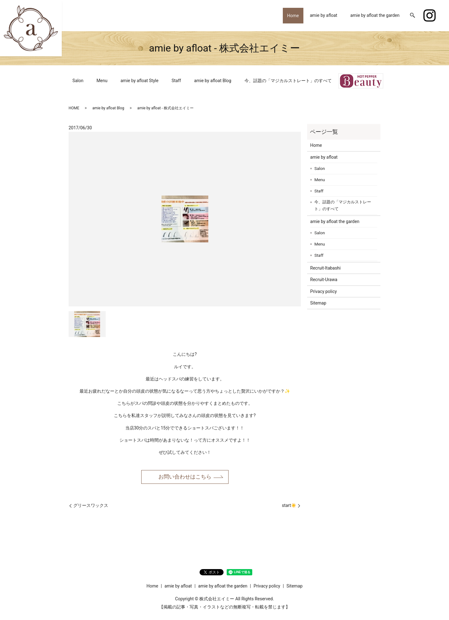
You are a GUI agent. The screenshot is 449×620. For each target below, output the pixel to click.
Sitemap (318, 302)
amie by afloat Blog (212, 80)
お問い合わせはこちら (185, 477)
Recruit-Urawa (323, 279)
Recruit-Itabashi (325, 267)
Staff (176, 80)
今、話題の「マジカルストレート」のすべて (288, 80)
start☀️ (289, 505)
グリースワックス (90, 505)
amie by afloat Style (140, 80)
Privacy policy (323, 291)
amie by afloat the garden (375, 15)
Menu (101, 80)
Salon (77, 80)
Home (291, 15)
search (412, 15)
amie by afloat (323, 15)
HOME (74, 108)
